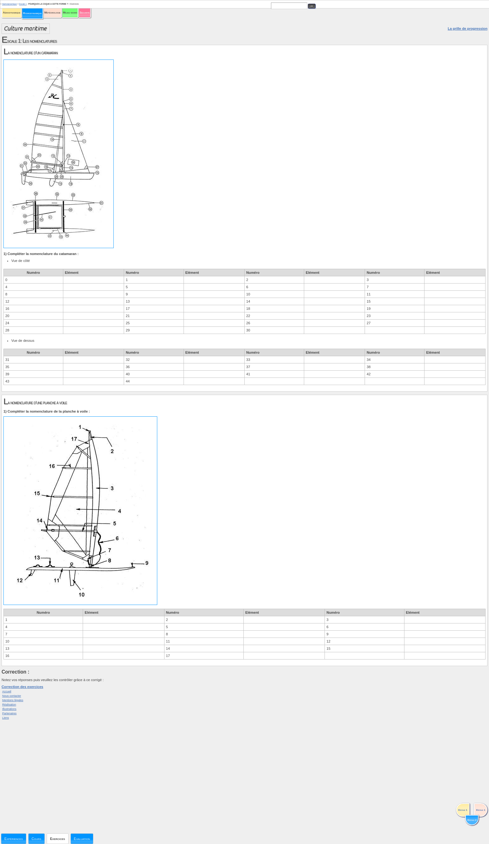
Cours (36, 839)
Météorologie (52, 12)
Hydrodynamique (32, 13)
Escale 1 (23, 4)
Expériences (13, 839)
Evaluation (82, 839)
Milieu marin (70, 12)
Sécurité (85, 12)
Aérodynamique (11, 12)
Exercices (57, 839)
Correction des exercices (22, 687)
